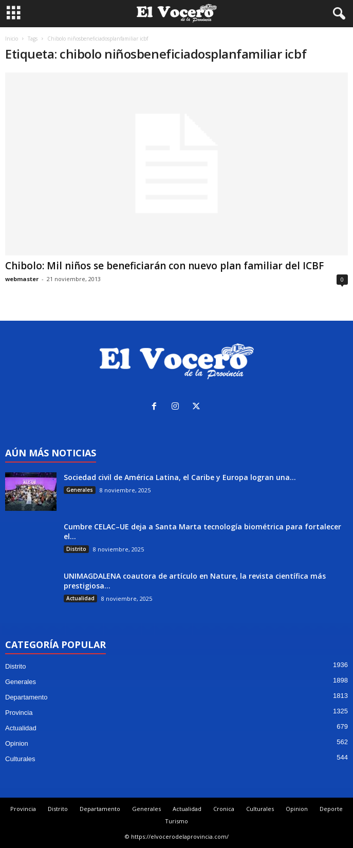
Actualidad (80, 598)
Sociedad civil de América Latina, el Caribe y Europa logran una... (180, 477)
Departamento (26, 697)
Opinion (16, 743)
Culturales (20, 759)
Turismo (176, 821)
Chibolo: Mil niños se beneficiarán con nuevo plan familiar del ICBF (164, 265)
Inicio (11, 38)
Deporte (331, 809)
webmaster (22, 279)
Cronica (223, 809)
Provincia (18, 712)
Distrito (76, 548)
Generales (79, 489)
